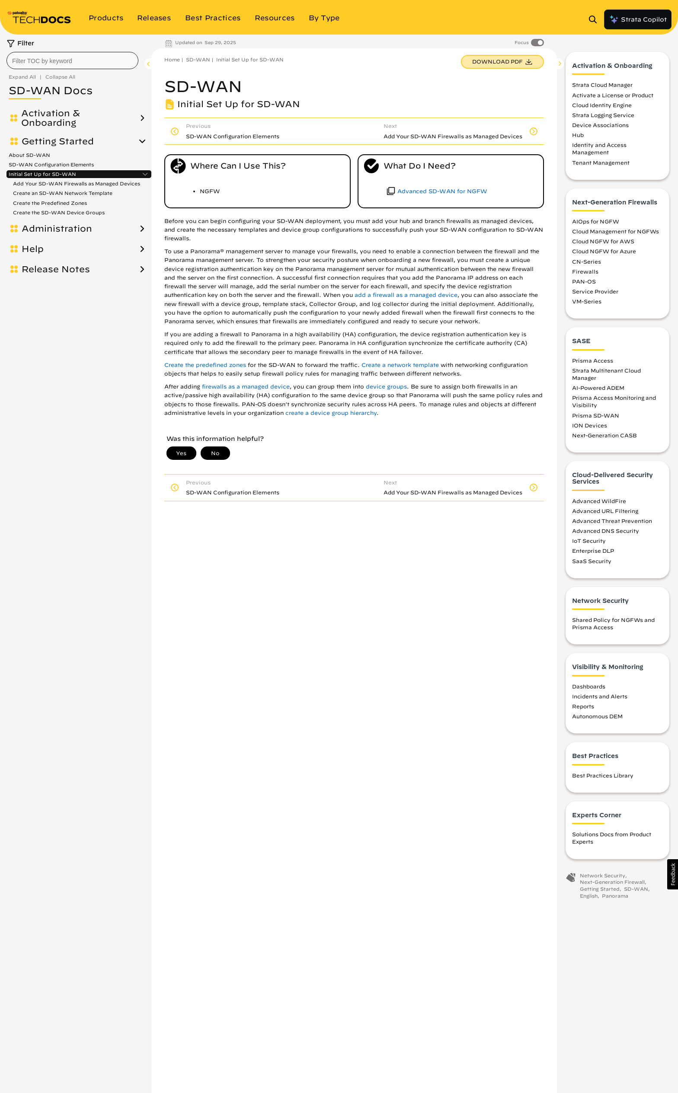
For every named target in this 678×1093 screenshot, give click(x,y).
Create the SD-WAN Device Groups (59, 212)
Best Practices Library (602, 775)
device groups (386, 386)
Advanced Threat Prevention (612, 521)
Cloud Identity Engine (602, 105)
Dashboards (588, 686)
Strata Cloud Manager (602, 85)
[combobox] (72, 60)
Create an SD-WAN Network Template (62, 193)
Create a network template (400, 365)
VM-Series (586, 301)
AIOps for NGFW (595, 221)
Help (33, 249)
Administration (57, 228)
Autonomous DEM (597, 716)
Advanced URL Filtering (605, 511)
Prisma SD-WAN (595, 415)
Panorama (615, 896)
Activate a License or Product (612, 95)
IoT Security (589, 541)
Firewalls (585, 271)
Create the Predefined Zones (50, 203)
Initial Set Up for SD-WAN (42, 174)
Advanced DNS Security (605, 531)
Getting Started (58, 141)
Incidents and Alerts (599, 696)
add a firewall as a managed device (406, 295)
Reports (583, 706)
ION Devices (589, 425)
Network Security (602, 875)
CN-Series (586, 261)
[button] (672, 874)
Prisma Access (592, 360)
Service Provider (595, 291)
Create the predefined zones (205, 365)
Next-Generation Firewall (612, 882)
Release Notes (56, 269)
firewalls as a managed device (246, 386)
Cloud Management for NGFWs (615, 231)
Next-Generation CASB (604, 435)
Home (172, 59)
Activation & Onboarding (50, 117)
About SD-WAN (29, 155)
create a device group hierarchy (331, 413)
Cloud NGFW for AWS (603, 241)
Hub (578, 135)
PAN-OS (584, 281)
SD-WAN (198, 59)
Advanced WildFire (599, 501)
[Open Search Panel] (595, 19)
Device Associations (600, 125)
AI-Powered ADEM (598, 388)
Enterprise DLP (593, 551)
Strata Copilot (638, 19)
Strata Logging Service (603, 115)
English (589, 896)
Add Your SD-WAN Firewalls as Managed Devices (76, 183)
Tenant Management (601, 162)
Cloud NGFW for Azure (604, 251)
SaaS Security (591, 561)
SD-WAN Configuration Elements (51, 164)
